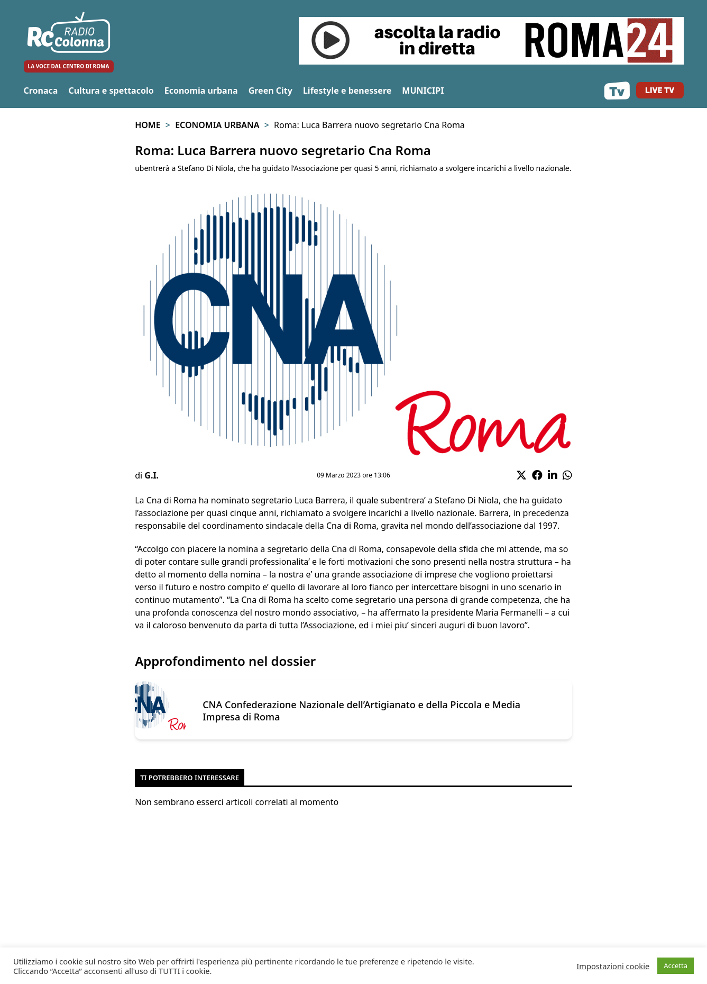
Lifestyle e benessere (347, 90)
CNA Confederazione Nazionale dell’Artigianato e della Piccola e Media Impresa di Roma (361, 711)
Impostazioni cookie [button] (612, 966)
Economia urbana (201, 90)
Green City (270, 90)
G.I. (151, 475)
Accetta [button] (675, 965)
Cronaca (41, 90)
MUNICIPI (423, 90)
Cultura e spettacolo (110, 90)
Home (147, 125)
